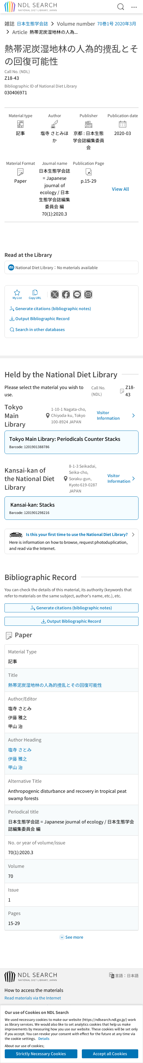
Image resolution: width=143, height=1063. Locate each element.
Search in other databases (37, 329)
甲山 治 (15, 767)
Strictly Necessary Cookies (41, 1053)
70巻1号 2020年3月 (116, 23)
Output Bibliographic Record (39, 319)
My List (17, 294)
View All (120, 188)
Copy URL (35, 294)
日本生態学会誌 (32, 23)
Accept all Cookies (110, 1053)
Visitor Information (117, 415)
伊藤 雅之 (17, 758)
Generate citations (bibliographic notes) (50, 308)
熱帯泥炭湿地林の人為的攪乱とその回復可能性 (55, 685)
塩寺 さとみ (20, 749)
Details (43, 1038)
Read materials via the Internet (32, 998)
